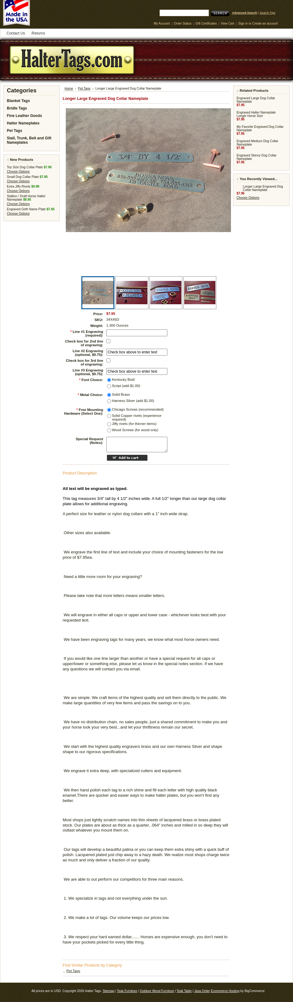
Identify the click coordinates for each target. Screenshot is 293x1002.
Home (69, 88)
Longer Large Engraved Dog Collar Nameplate (263, 188)
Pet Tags (14, 130)
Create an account (265, 23)
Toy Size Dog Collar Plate (25, 167)
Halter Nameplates (23, 123)
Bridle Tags (17, 108)
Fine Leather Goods (24, 116)
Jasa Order (202, 991)
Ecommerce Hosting (225, 991)
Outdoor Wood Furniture (157, 991)
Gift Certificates (206, 23)
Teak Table (184, 991)
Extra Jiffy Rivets (19, 186)
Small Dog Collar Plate (23, 177)
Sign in (243, 23)
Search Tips (268, 12)
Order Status (183, 23)
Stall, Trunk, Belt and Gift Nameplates (29, 140)
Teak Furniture (127, 991)
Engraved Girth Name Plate (26, 209)
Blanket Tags (18, 101)
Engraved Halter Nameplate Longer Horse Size (256, 114)
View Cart (228, 23)
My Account (162, 23)
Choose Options (18, 171)
